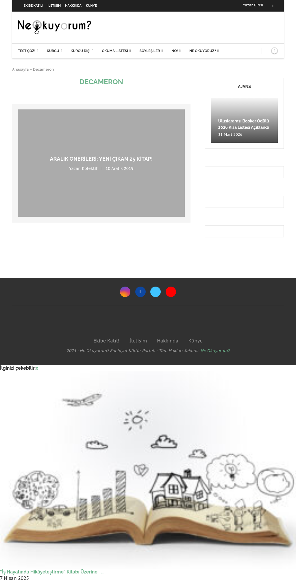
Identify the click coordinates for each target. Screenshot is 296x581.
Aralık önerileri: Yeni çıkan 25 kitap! (101, 159)
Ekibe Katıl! (33, 6)
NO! (174, 51)
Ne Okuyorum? (215, 350)
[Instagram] (125, 292)
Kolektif (89, 168)
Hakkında (73, 6)
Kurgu (53, 51)
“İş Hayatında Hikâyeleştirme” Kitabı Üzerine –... (52, 572)
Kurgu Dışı (80, 51)
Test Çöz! (26, 51)
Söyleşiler (150, 51)
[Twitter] (155, 292)
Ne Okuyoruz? (202, 51)
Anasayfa (20, 69)
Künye (91, 6)
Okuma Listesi (115, 51)
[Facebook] (272, 6)
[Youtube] (171, 292)
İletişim (54, 6)
